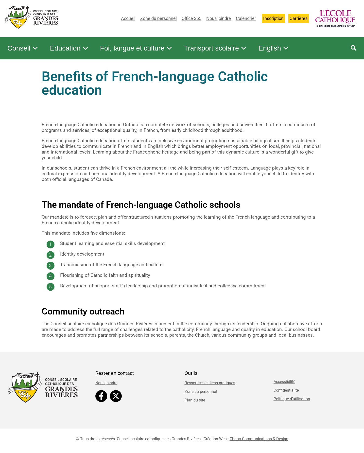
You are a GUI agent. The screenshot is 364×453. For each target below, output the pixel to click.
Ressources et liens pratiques (210, 383)
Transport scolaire (215, 48)
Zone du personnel (158, 18)
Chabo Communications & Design (259, 438)
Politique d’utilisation (292, 399)
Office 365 (191, 18)
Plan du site (195, 400)
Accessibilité (284, 381)
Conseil (23, 48)
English (273, 48)
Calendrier (246, 18)
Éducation (69, 48)
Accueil (128, 18)
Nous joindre (218, 18)
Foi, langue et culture (136, 48)
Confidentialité (286, 390)
